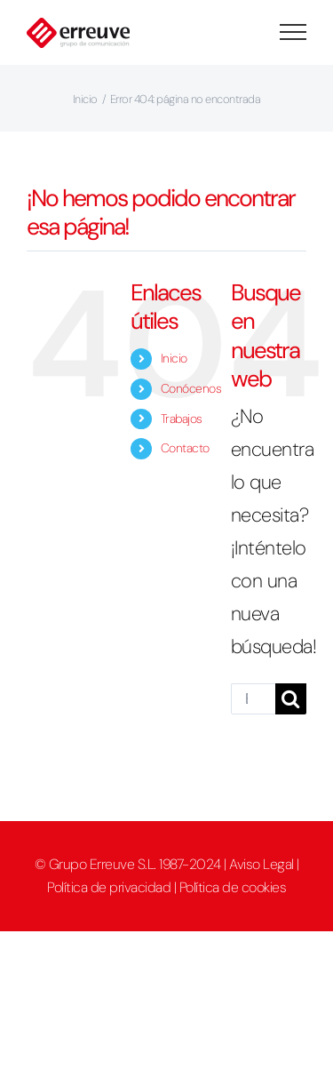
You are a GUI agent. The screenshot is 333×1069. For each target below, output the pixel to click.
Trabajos (181, 419)
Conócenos (191, 388)
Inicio (174, 358)
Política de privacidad (108, 887)
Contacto (185, 448)
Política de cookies (233, 887)
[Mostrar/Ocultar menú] (293, 32)
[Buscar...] (253, 698)
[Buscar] (290, 698)
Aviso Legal (261, 864)
